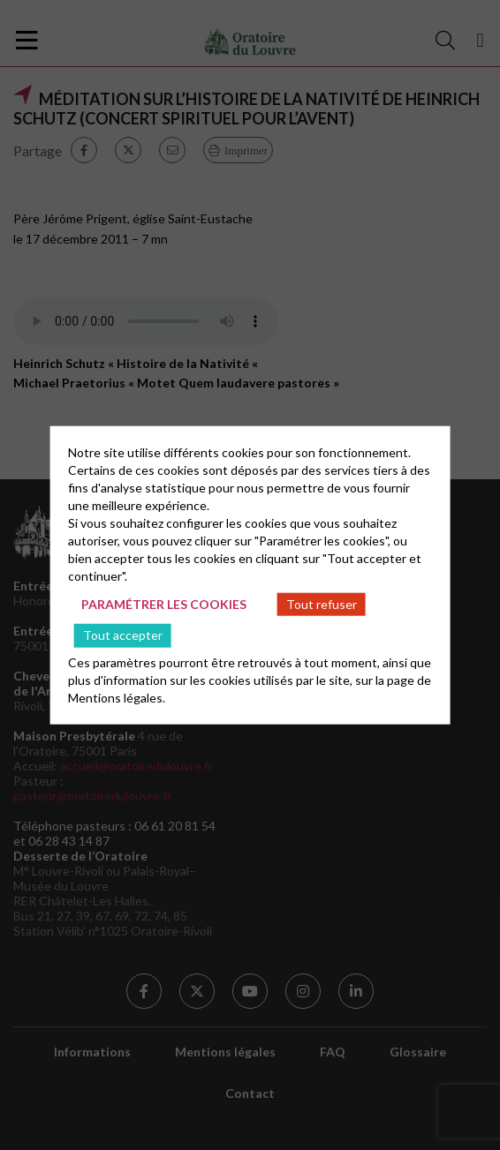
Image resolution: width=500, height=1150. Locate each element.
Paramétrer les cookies (163, 603)
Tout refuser (321, 603)
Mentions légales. (116, 697)
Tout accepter (123, 635)
